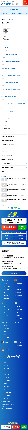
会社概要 (5, 383)
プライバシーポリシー (8, 392)
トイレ (4, 280)
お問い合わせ (6, 374)
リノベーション (7, 380)
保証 (5, 292)
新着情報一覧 (18, 273)
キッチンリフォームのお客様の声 (14, 144)
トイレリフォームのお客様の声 (14, 136)
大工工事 (5, 350)
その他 (14, 171)
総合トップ (6, 398)
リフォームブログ (7, 395)
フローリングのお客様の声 (14, 155)
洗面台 (4, 303)
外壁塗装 (17, 342)
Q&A (5, 371)
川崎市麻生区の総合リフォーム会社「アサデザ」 (10, 1)
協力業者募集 (6, 386)
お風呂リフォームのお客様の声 (14, 148)
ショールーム (6, 377)
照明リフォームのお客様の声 (14, 167)
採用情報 (5, 389)
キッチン (17, 303)
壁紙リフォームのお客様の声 (14, 159)
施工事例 (5, 362)
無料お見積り (19, 292)
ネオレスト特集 (7, 286)
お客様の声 (6, 365)
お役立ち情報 (6, 298)
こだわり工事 (6, 289)
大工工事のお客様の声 (14, 163)
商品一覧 (5, 283)
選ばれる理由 (6, 368)
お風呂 (4, 322)
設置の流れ (6, 295)
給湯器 (17, 322)
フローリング (18, 280)
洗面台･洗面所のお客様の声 (14, 140)
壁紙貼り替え (5, 342)
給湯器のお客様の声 (14, 152)
